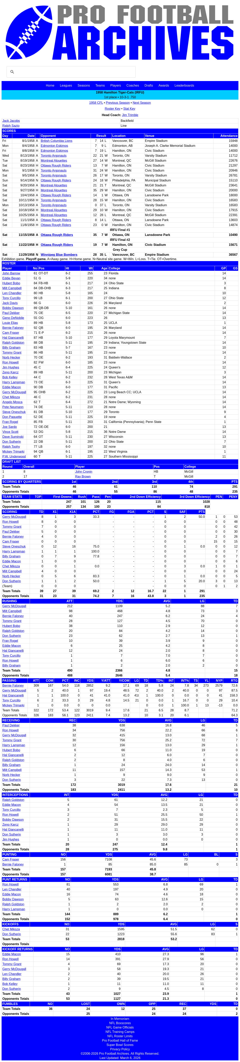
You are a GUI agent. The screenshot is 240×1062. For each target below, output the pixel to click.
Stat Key (129, 108)
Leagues (66, 85)
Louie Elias (10, 322)
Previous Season (118, 102)
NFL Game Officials (120, 1027)
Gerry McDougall (14, 392)
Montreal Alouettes (54, 160)
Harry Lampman (13, 382)
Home (50, 85)
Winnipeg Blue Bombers (59, 254)
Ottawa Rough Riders (56, 165)
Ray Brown (83, 476)
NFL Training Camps (120, 1031)
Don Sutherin (11, 441)
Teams (100, 85)
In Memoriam (120, 1018)
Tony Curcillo (11, 298)
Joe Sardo (9, 426)
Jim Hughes (10, 367)
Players (115, 85)
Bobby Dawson (13, 308)
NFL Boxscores (120, 1023)
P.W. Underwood (14, 456)
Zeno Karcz (10, 372)
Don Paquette (12, 417)
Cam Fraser (10, 332)
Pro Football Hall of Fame (120, 1040)
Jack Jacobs (11, 120)
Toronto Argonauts (54, 155)
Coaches (133, 85)
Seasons (84, 85)
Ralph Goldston (13, 342)
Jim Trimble (130, 115)
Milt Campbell (12, 288)
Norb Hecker (11, 357)
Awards (163, 85)
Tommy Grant (11, 352)
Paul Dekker (11, 313)
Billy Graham (11, 347)
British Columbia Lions (56, 140)
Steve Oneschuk (14, 412)
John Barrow (11, 273)
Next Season (142, 102)
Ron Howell (10, 362)
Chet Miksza (11, 397)
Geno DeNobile (13, 318)
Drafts (149, 85)
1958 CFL (96, 102)
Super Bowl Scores (120, 1045)
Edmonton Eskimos (54, 145)
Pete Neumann (13, 407)
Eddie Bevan (11, 278)
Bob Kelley (10, 377)
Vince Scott (10, 431)
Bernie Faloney (13, 327)
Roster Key (112, 108)
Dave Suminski (13, 436)
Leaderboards (184, 85)
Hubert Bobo (11, 283)
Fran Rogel (10, 422)
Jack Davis (10, 303)
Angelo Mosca (12, 402)
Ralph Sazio (10, 125)
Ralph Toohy (11, 446)
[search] (70, 72)
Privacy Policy (120, 1049)
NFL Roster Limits (119, 1036)
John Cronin (83, 471)
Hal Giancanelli (13, 337)
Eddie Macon (11, 387)
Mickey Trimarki (13, 451)
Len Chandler (11, 293)
